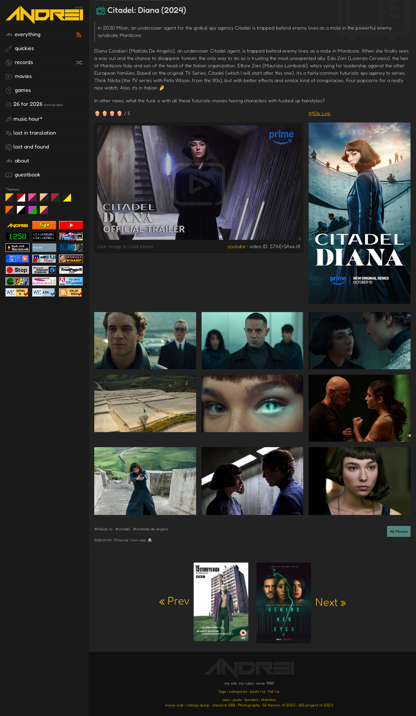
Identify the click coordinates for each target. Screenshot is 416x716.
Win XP (78, 197)
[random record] (80, 62)
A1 (35, 212)
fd (34, 200)
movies (18, 76)
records (19, 62)
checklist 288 (223, 705)
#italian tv (103, 528)
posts (237, 699)
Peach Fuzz (46, 200)
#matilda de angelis (150, 528)
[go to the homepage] (44, 21)
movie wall (174, 705)
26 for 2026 (34, 104)
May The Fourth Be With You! (69, 200)
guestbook (22, 174)
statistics (268, 699)
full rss (273, 691)
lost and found (27, 146)
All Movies (399, 531)
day (23, 200)
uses (226, 699)
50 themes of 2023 (278, 705)
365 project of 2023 (315, 705)
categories (238, 691)
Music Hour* (24, 119)
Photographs (248, 705)
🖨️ (150, 540)
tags (222, 691)
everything (22, 34)
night (12, 200)
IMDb (320, 113)
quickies (19, 48)
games (18, 90)
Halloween (12, 212)
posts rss (257, 691)
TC (46, 212)
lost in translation (30, 132)
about (17, 160)
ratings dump (198, 705)
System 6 (23, 212)
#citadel (122, 528)
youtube (237, 246)
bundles (251, 699)
